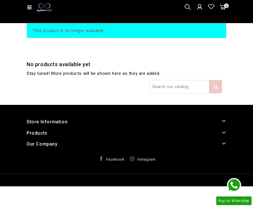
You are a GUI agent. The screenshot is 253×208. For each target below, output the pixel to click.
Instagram (146, 159)
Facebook (115, 159)
